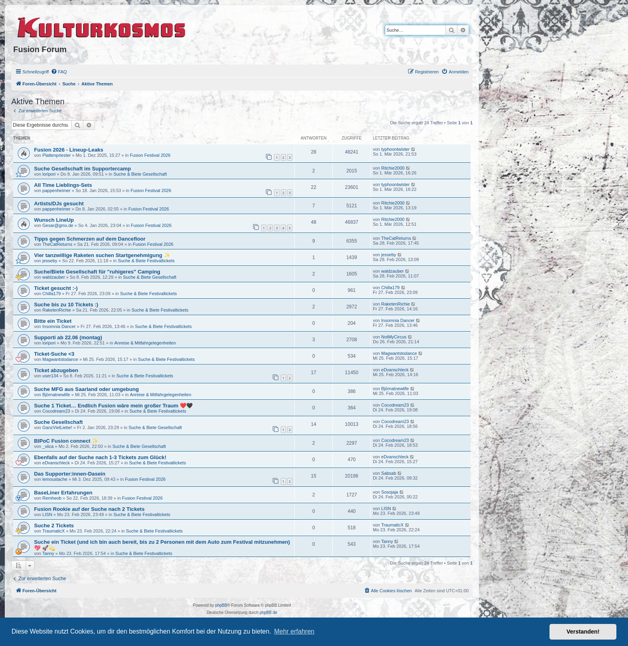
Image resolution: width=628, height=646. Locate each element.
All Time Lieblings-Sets (63, 185)
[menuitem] (59, 72)
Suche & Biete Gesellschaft (140, 174)
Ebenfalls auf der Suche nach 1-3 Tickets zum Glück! (100, 457)
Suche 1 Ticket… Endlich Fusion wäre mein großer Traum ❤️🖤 (113, 406)
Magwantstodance (60, 359)
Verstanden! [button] (583, 631)
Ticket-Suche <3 (54, 354)
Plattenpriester (56, 155)
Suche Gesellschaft (58, 422)
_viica (48, 446)
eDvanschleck (395, 369)
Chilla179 (51, 293)
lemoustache (54, 479)
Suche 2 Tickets (54, 525)
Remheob (52, 498)
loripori (49, 174)
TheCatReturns (57, 244)
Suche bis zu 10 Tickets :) (66, 305)
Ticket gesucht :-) (56, 288)
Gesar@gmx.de (57, 225)
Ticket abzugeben (56, 370)
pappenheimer (56, 190)
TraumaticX (53, 531)
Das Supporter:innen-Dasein (69, 474)
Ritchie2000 (393, 168)
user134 (50, 375)
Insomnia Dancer (59, 326)
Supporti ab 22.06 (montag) (68, 337)
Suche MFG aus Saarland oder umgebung (86, 389)
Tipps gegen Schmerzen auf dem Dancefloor (89, 239)
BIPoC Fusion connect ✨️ (66, 441)
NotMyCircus (394, 336)
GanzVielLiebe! (57, 427)
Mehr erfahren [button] (294, 631)
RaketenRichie (56, 310)
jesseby (49, 260)
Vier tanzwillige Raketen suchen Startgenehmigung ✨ (102, 255)
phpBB (221, 605)
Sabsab (388, 473)
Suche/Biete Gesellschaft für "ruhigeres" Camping (97, 272)
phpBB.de (268, 612)
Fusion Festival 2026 (150, 155)
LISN (47, 514)
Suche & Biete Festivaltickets (146, 260)
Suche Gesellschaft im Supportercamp (82, 169)
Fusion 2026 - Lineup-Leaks (68, 150)
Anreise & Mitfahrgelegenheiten (145, 342)
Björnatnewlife (56, 394)
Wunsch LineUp (54, 220)
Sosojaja (389, 492)
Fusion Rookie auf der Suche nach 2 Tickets (89, 509)
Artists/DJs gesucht (59, 203)
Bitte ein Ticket (53, 321)
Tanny (48, 553)
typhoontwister (395, 149)
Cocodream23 (56, 411)
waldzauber (53, 277)
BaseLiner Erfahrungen (63, 493)
